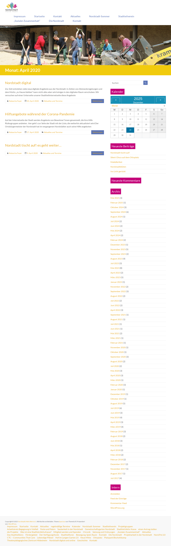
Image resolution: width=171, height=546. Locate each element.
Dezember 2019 (117, 394)
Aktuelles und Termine (53, 101)
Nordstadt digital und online (62, 540)
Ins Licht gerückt (118, 171)
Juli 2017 (114, 478)
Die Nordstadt (56, 20)
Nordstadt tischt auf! (120, 152)
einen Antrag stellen (148, 529)
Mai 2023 (114, 268)
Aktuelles (75, 16)
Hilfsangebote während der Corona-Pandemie (40, 114)
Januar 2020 (116, 389)
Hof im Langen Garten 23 (80, 537)
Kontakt (57, 16)
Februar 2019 (116, 431)
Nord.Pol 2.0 (13, 537)
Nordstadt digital (18, 83)
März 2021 (115, 338)
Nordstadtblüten (118, 166)
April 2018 (115, 450)
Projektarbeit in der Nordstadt (139, 535)
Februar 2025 (116, 202)
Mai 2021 (114, 333)
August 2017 (116, 473)
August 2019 (116, 403)
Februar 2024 (116, 240)
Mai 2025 (114, 198)
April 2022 (115, 310)
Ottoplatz (111, 537)
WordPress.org (117, 507)
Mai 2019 (114, 417)
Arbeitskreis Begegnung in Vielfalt (22, 529)
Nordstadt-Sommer (99, 16)
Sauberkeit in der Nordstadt (70, 529)
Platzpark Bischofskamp (129, 537)
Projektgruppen (126, 526)
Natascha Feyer (15, 101)
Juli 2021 (114, 324)
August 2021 (116, 319)
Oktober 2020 (117, 352)
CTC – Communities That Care (35, 537)
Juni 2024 (115, 226)
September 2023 (118, 254)
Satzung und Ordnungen (104, 532)
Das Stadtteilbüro (15, 535)
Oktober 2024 (117, 207)
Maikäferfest (116, 162)
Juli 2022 (114, 300)
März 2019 (115, 426)
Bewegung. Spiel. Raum (86, 535)
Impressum (20, 16)
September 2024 (118, 212)
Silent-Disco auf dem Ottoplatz (124, 157)
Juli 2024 (114, 221)
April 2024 (115, 235)
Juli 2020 (114, 366)
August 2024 (116, 216)
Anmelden (115, 493)
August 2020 (116, 361)
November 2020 (117, 347)
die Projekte (12, 532)
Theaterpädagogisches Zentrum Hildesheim (27, 540)
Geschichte (82, 540)
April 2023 (115, 272)
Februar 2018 (116, 459)
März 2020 (115, 380)
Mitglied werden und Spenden (67, 532)
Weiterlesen (98, 101)
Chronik (87, 532)
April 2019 (115, 422)
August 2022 (116, 296)
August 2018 (116, 436)
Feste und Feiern (48, 529)
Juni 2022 (115, 305)
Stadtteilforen (67, 535)
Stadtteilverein (126, 16)
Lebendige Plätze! (59, 537)
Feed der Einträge (118, 498)
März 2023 (115, 277)
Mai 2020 (114, 370)
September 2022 (118, 291)
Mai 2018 (114, 445)
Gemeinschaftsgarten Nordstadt (100, 529)
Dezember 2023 (117, 244)
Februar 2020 (116, 384)
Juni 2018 (115, 440)
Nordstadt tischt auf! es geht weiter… (33, 145)
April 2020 (115, 375)
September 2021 (118, 314)
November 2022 (117, 286)
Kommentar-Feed (118, 503)
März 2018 (115, 455)
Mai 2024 (114, 230)
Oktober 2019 (117, 398)
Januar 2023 (116, 282)
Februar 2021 (116, 342)
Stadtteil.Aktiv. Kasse (127, 529)
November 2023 (117, 249)
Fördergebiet (32, 535)
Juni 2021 (115, 328)
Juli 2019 (114, 408)
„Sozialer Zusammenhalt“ (27, 20)
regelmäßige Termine (60, 526)
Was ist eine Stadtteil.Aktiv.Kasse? (36, 532)
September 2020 (118, 356)
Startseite (39, 16)
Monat (115, 106)
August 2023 (116, 258)
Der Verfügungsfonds (49, 535)
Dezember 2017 (117, 464)
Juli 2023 (114, 263)
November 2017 (117, 469)
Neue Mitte (99, 537)
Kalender (77, 526)
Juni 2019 (115, 412)
